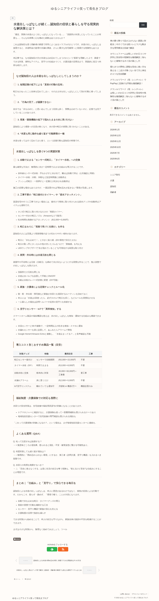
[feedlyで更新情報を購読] (55, 549)
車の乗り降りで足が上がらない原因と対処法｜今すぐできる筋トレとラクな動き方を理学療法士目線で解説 (128, 44)
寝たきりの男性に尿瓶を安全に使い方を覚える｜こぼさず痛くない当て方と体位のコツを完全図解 (128, 70)
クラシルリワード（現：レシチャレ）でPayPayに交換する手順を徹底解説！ (128, 81)
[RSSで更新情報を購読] (60, 549)
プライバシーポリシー (139, 594)
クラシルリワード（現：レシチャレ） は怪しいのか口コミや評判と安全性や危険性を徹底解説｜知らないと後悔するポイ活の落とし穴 (128, 94)
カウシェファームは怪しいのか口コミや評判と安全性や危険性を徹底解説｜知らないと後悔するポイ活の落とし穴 (128, 57)
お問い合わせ (124, 594)
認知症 (17, 539)
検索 (112, 20)
